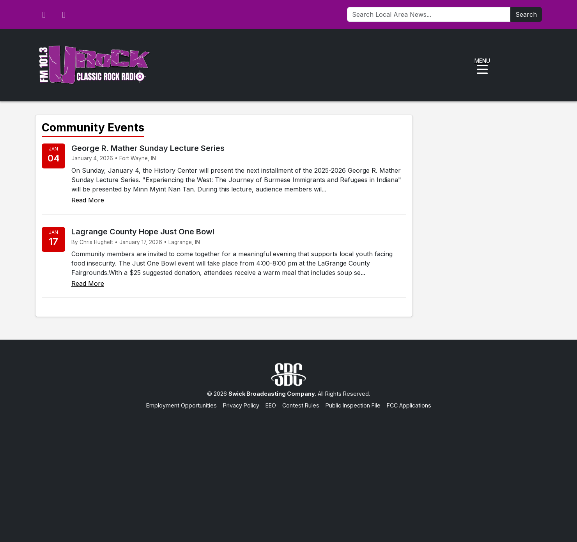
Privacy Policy (241, 405)
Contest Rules (300, 405)
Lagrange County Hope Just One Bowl (142, 231)
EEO (270, 405)
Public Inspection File (353, 405)
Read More (87, 200)
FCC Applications (409, 405)
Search (526, 14)
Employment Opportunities (181, 405)
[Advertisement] (288, 468)
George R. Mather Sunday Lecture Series (148, 148)
